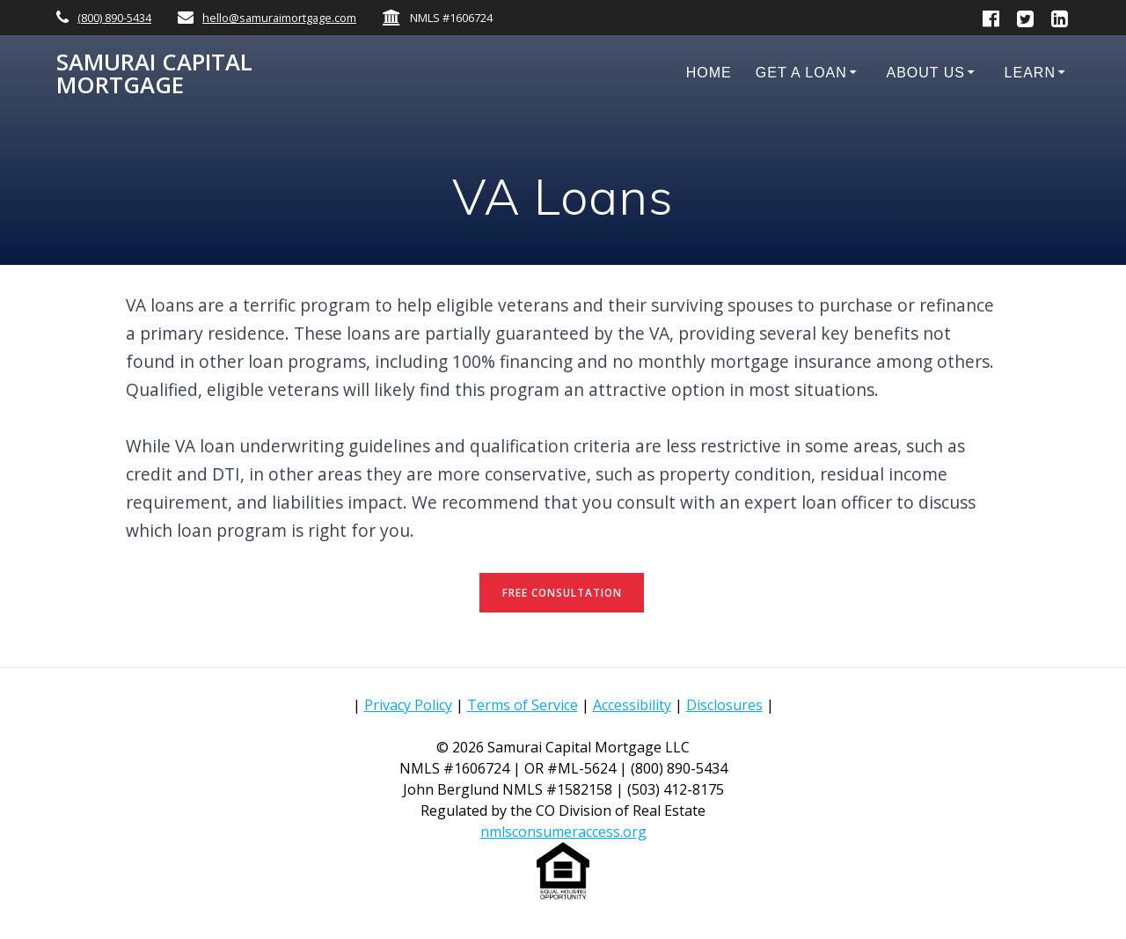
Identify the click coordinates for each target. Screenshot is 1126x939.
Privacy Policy (408, 705)
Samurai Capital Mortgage (154, 73)
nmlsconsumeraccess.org (563, 831)
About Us (925, 72)
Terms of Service (522, 705)
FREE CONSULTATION (562, 592)
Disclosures (724, 705)
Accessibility (632, 705)
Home (709, 72)
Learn (1030, 72)
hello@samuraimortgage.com (279, 18)
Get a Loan (801, 72)
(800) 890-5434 (114, 18)
